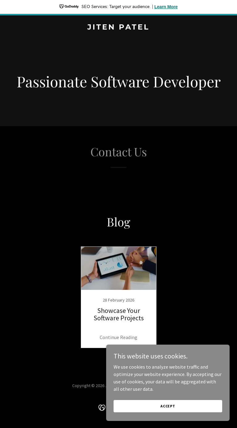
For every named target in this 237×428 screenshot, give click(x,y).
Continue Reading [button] (118, 337)
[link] (118, 28)
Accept (167, 418)
